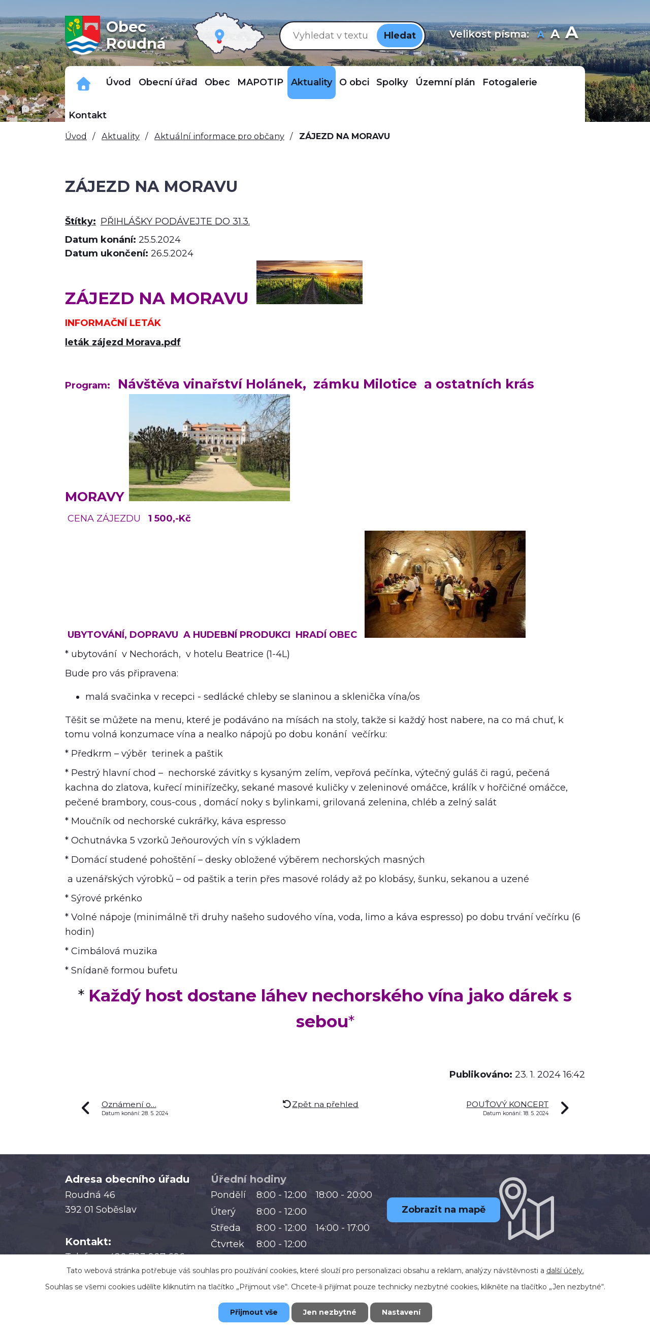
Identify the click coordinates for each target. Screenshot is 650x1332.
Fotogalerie (509, 82)
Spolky (392, 82)
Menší (541, 35)
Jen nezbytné (329, 1312)
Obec (217, 82)
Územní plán (445, 82)
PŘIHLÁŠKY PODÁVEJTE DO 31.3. (175, 221)
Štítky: (80, 221)
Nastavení (401, 1312)
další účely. (565, 1270)
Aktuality (311, 82)
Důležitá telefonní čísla (83, 82)
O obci (354, 82)
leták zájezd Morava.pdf (123, 342)
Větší (571, 35)
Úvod (118, 82)
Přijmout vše (254, 1312)
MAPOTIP (260, 82)
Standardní (555, 35)
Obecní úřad (168, 82)
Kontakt (88, 115)
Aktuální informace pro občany (219, 136)
